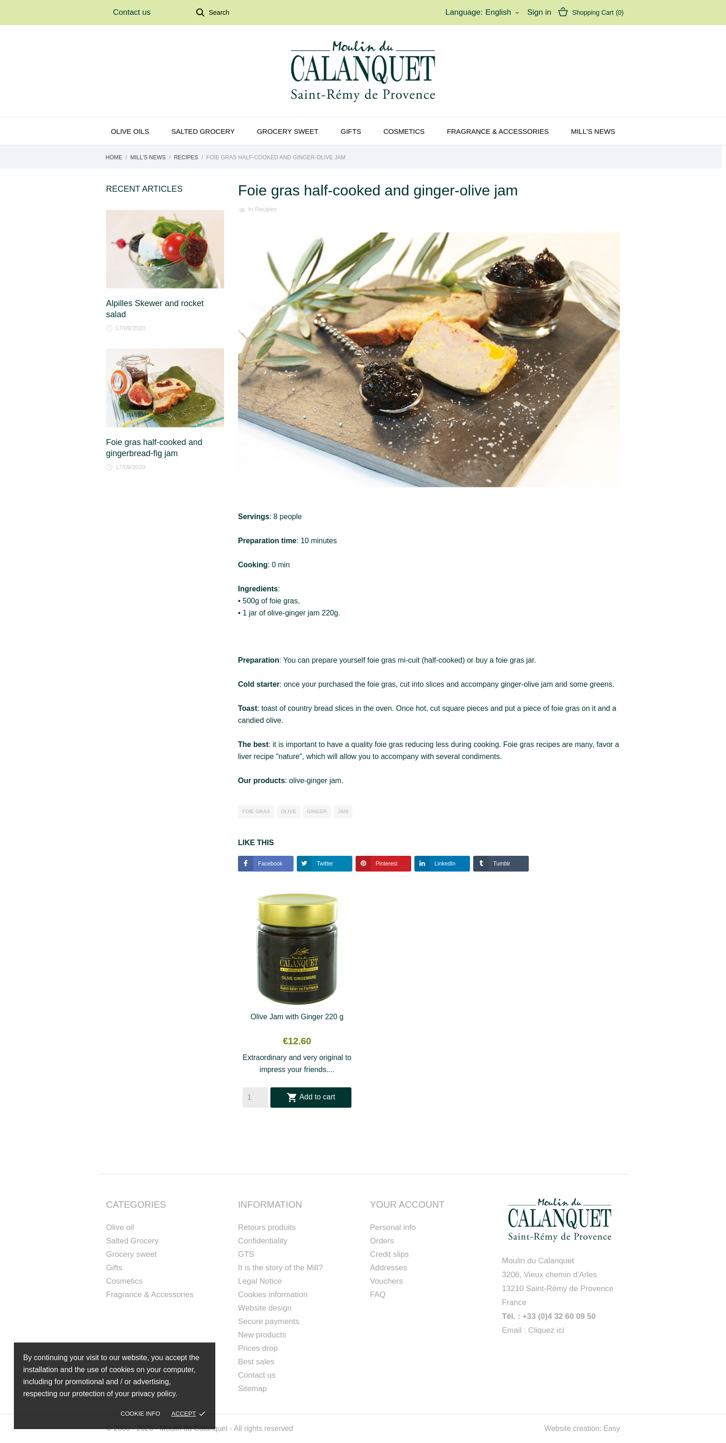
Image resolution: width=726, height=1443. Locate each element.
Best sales (256, 1361)
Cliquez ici (546, 1330)
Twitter (324, 863)
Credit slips (389, 1254)
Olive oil (120, 1227)
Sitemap (252, 1388)
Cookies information (272, 1294)
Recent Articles (144, 189)
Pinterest (386, 863)
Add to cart (311, 1097)
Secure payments (268, 1321)
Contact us (131, 12)
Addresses (388, 1267)
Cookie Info (140, 1413)
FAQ (378, 1294)
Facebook (269, 863)
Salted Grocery (132, 1240)
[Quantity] (255, 1097)
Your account (407, 1204)
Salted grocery (203, 131)
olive (288, 811)
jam (343, 811)
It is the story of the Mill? (280, 1267)
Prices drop (258, 1348)
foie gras (256, 811)
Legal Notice (260, 1281)
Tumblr (501, 863)
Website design (265, 1308)
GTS (246, 1254)
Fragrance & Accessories (498, 131)
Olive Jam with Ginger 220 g (297, 1017)
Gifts (351, 131)
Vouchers (386, 1281)
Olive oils (130, 131)
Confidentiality (263, 1240)
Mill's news (593, 131)
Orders (382, 1240)
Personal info (393, 1227)
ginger (317, 811)
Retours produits (267, 1227)
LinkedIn (444, 863)
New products (262, 1334)
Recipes (265, 209)
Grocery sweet (288, 131)
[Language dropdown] (502, 12)
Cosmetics (404, 131)
